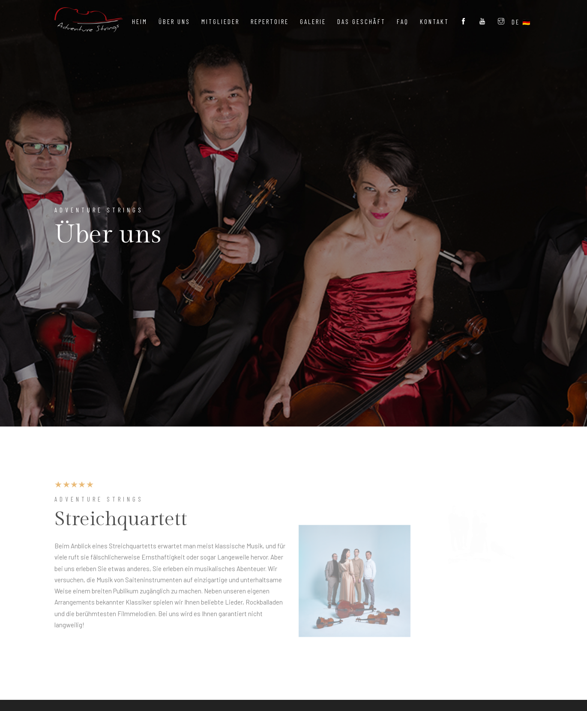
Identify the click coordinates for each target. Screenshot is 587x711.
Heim (139, 21)
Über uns (174, 21)
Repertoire (270, 21)
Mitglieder (220, 21)
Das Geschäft (361, 21)
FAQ (403, 21)
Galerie (313, 21)
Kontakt (434, 21)
